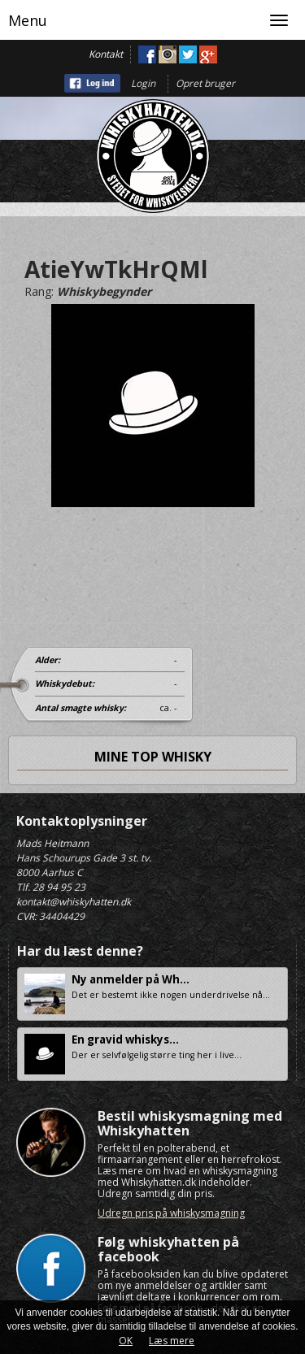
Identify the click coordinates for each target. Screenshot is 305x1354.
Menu (27, 20)
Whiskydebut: (64, 683)
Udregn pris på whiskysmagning (171, 1213)
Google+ (208, 54)
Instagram (167, 54)
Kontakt (106, 54)
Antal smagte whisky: (80, 708)
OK (126, 1340)
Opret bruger (205, 83)
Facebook (147, 54)
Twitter (188, 54)
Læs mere (171, 1340)
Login (143, 83)
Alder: (47, 660)
